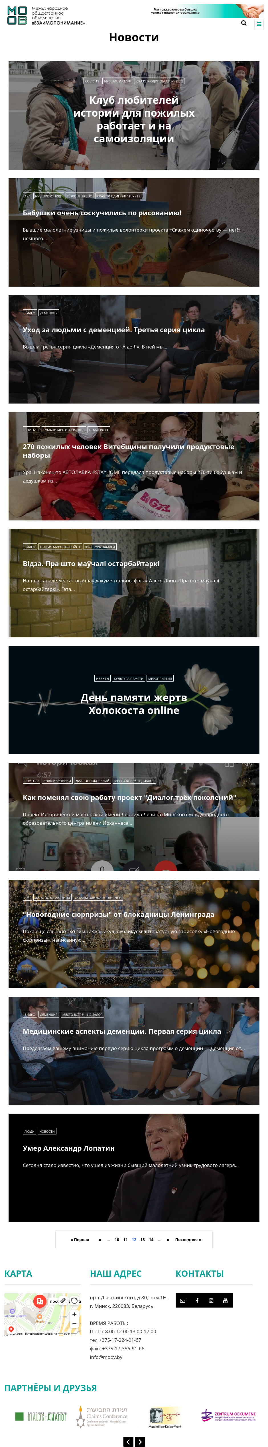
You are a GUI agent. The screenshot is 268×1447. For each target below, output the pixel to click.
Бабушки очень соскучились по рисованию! (102, 212)
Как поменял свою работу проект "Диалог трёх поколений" (129, 797)
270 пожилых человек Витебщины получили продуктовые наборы (128, 451)
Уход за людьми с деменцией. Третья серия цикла (114, 329)
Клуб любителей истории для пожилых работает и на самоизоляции (134, 119)
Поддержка (98, 430)
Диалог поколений (92, 781)
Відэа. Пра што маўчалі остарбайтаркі (91, 563)
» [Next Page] (168, 1239)
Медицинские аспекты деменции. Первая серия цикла (122, 1031)
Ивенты (102, 678)
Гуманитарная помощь (63, 430)
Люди (29, 1131)
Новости (47, 1131)
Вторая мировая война (60, 547)
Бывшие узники (118, 81)
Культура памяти (100, 547)
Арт (27, 196)
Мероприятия (160, 678)
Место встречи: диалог (134, 781)
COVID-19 (92, 81)
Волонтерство (79, 196)
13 (142, 1239)
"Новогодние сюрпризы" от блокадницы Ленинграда (118, 914)
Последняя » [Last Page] (188, 1239)
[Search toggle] (242, 23)
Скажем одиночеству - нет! (159, 81)
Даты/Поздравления (52, 897)
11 (125, 1239)
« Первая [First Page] (79, 1239)
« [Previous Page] (100, 1239)
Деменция (49, 313)
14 (151, 1239)
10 (117, 1239)
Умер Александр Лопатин (69, 1148)
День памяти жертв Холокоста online (134, 703)
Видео (30, 313)
